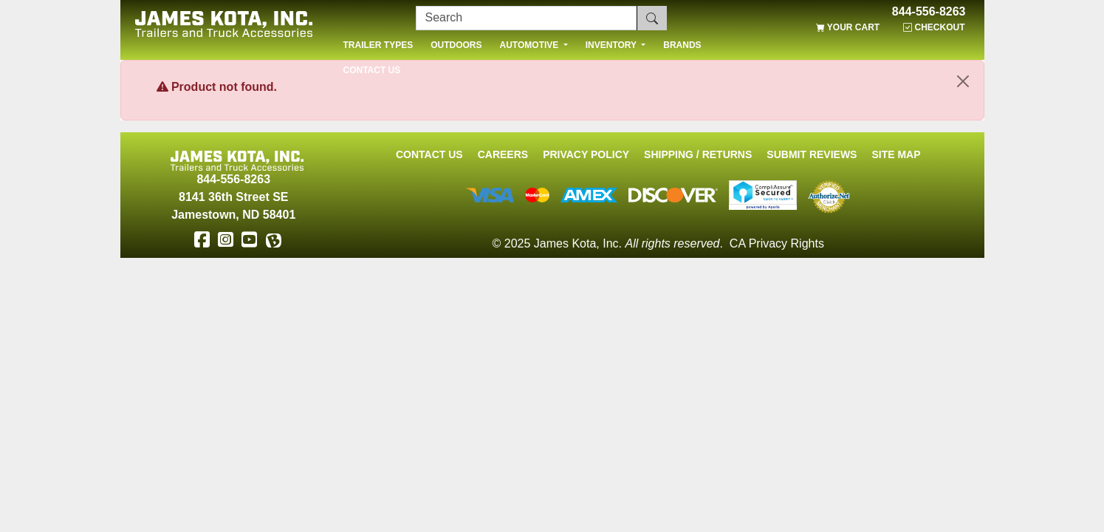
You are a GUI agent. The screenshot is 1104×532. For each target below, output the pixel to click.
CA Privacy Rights (777, 243)
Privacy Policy (586, 154)
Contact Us (429, 154)
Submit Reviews (812, 154)
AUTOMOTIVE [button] (530, 45)
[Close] (963, 81)
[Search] (526, 18)
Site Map (895, 154)
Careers (503, 154)
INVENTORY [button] (612, 45)
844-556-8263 (929, 12)
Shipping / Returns (698, 154)
